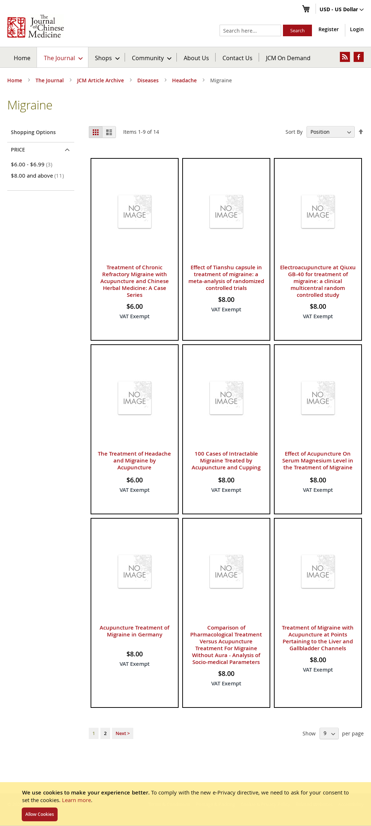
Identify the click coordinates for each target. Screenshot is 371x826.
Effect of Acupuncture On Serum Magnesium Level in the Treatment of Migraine (317, 460)
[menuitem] (63, 57)
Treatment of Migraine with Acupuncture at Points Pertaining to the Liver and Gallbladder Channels (318, 638)
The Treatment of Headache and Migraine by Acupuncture (134, 460)
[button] (342, 10)
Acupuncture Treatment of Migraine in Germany (134, 631)
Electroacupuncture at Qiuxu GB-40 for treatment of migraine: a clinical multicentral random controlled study (318, 281)
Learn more (76, 800)
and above (38, 175)
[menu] (185, 57)
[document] (185, 804)
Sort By (294, 131)
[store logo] (35, 26)
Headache (185, 80)
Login (357, 29)
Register (328, 29)
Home (22, 58)
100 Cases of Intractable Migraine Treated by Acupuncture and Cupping (226, 460)
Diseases (148, 80)
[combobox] (250, 30)
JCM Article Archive (101, 80)
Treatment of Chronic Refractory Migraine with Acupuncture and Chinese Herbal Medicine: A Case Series (134, 281)
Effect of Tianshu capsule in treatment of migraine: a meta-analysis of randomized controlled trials (226, 277)
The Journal (50, 80)
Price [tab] (18, 149)
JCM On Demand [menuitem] (288, 58)
